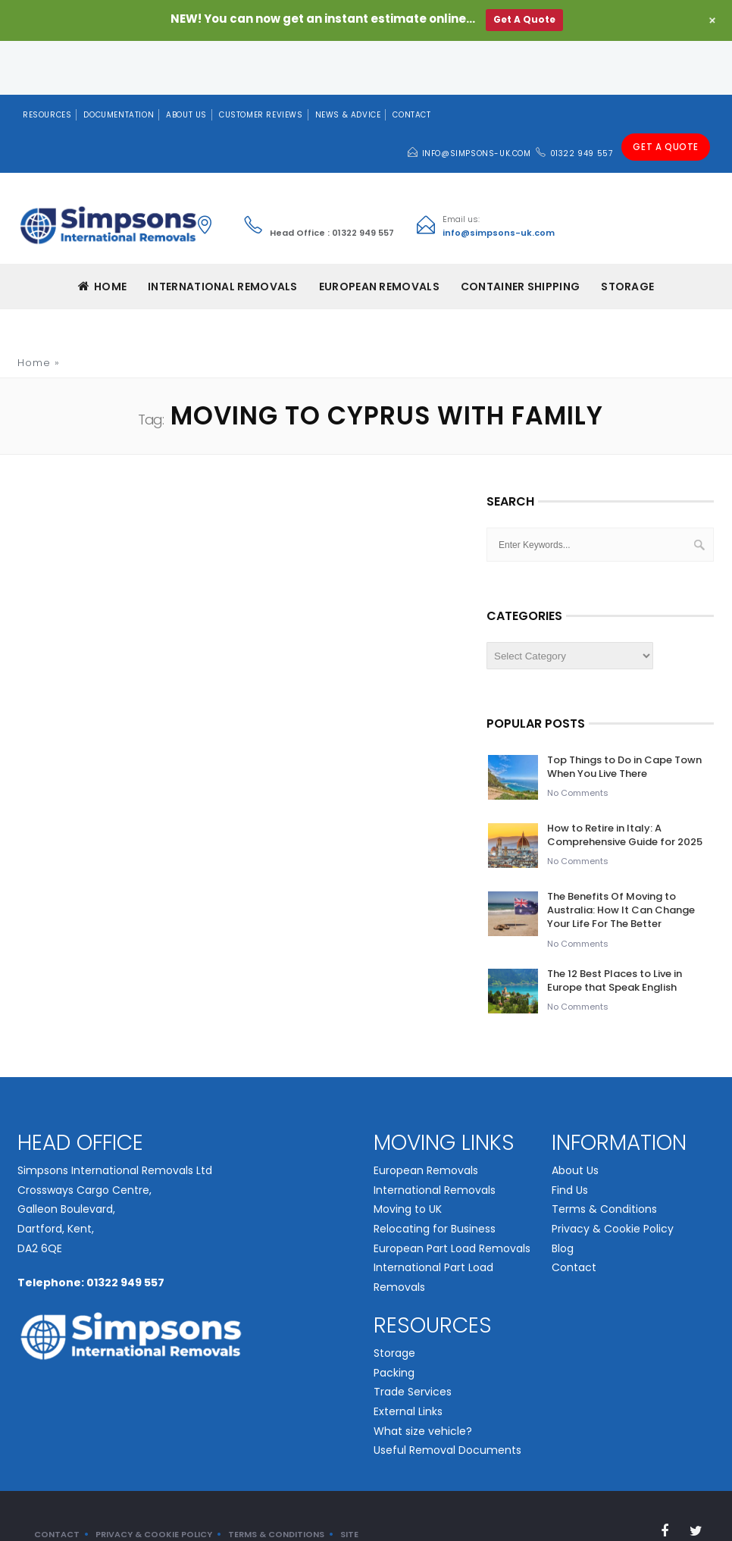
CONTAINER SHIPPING (520, 233)
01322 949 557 (584, 100)
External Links (408, 1358)
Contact (411, 61)
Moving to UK (408, 1156)
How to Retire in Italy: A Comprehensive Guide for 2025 (624, 782)
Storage (627, 233)
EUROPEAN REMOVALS (379, 233)
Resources (47, 61)
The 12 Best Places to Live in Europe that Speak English (614, 927)
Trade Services (413, 1338)
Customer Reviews (261, 61)
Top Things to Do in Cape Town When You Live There (624, 714)
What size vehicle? (423, 1377)
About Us (186, 61)
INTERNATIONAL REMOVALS (223, 233)
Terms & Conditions (604, 1156)
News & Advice (348, 61)
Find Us (570, 1137)
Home (102, 233)
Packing (394, 1318)
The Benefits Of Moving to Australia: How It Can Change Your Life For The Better (621, 857)
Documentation (118, 61)
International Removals (435, 1137)
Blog (563, 1194)
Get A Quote (667, 99)
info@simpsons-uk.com (479, 100)
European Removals (426, 1117)
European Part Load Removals (452, 1194)
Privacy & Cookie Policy (613, 1175)
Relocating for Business (435, 1175)
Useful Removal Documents (447, 1397)
